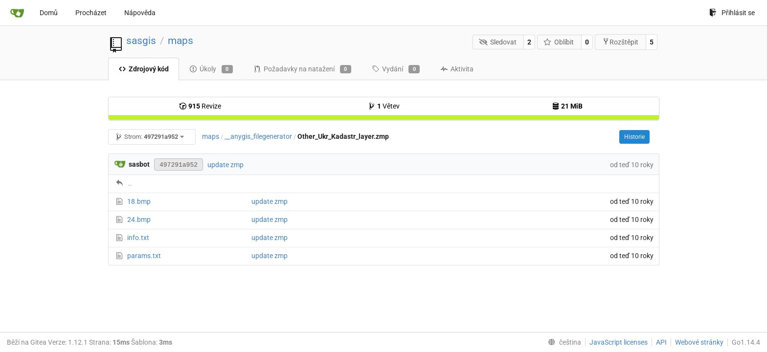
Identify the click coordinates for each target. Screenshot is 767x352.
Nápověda (140, 13)
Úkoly (211, 69)
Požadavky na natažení (302, 69)
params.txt (144, 256)
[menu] (562, 342)
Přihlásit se (732, 13)
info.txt (138, 238)
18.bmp (139, 201)
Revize (200, 106)
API (661, 342)
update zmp (225, 165)
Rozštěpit (620, 42)
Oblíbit (558, 42)
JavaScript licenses (618, 342)
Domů (49, 13)
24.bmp (139, 219)
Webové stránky (699, 342)
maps (180, 40)
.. (130, 183)
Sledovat (498, 42)
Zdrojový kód (143, 69)
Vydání (396, 69)
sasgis (141, 40)
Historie (634, 136)
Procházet (91, 13)
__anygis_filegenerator (258, 136)
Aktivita (457, 69)
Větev (384, 106)
